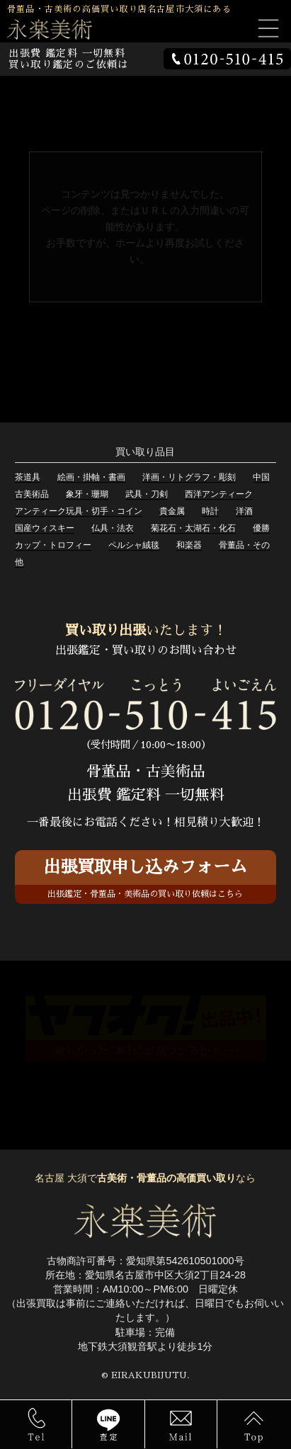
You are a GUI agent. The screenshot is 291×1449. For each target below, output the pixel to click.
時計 (210, 511)
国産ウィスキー (44, 528)
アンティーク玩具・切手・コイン (78, 511)
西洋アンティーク (219, 494)
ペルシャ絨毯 (133, 545)
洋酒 (244, 511)
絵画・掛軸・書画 (91, 477)
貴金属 (172, 511)
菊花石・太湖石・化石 (193, 528)
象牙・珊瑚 (87, 494)
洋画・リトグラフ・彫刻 (189, 477)
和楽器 (189, 545)
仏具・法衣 (112, 528)
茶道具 (27, 477)
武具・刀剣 (146, 494)
